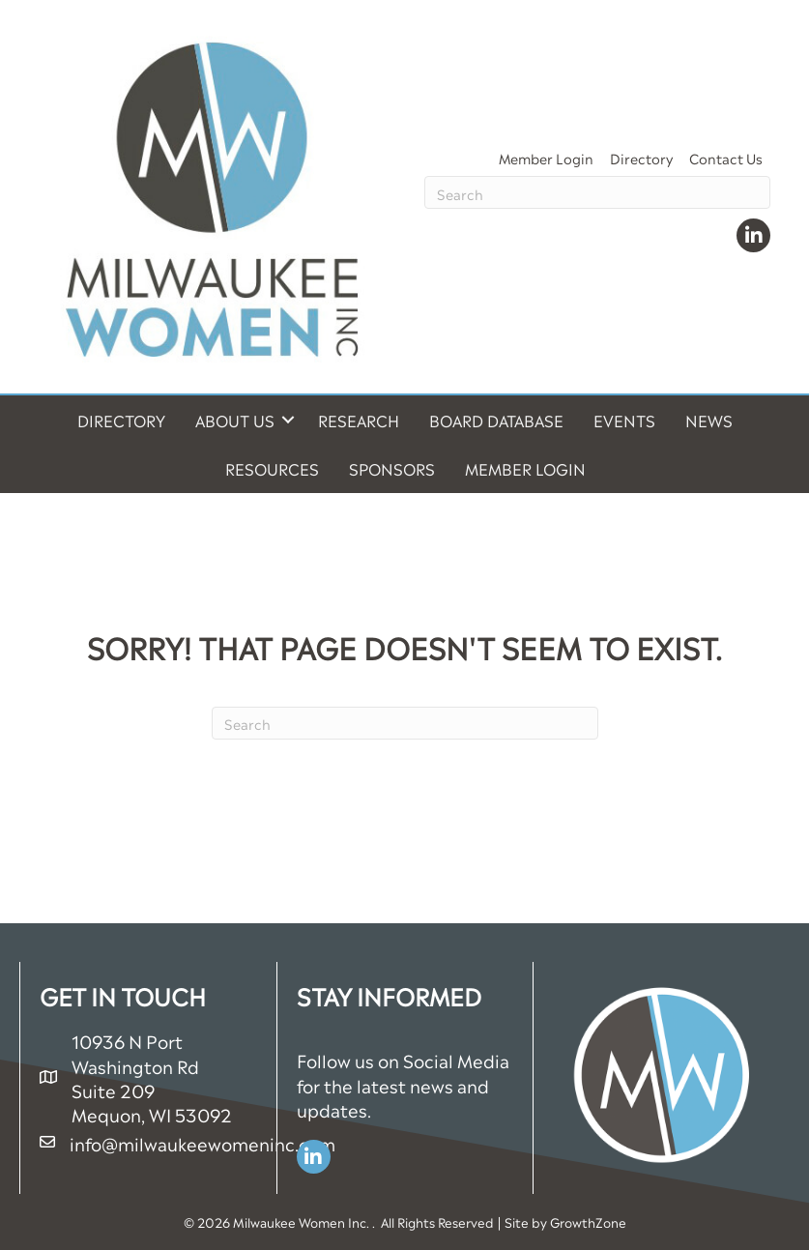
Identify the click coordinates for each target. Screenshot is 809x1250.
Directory (641, 157)
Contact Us (726, 157)
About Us (234, 419)
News (709, 419)
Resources (272, 468)
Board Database (496, 419)
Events (624, 419)
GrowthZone (588, 1221)
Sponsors (392, 468)
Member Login (546, 157)
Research (358, 419)
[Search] (597, 192)
